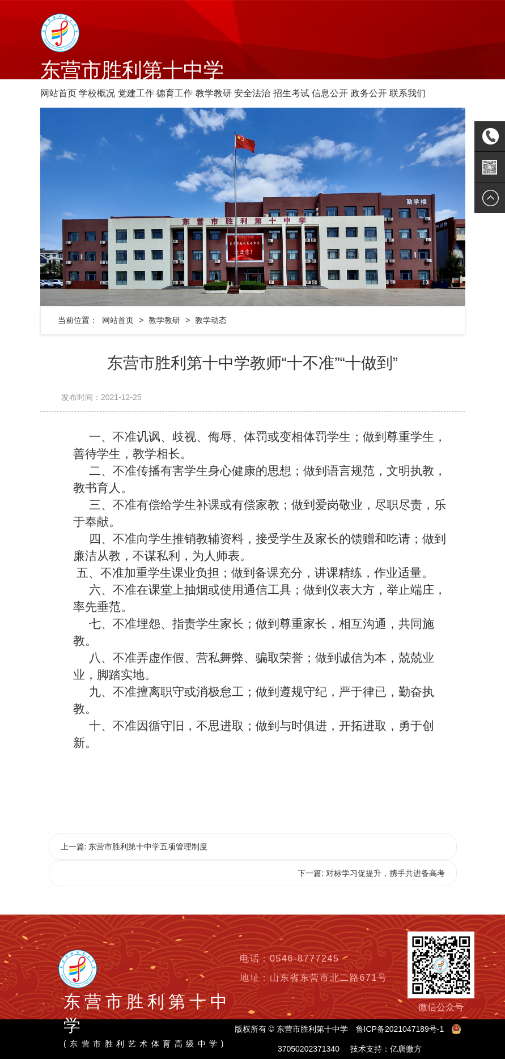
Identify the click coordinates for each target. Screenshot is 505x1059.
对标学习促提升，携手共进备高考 (385, 873)
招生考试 (291, 93)
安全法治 (252, 93)
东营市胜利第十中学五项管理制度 (147, 846)
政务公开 (369, 93)
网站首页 (58, 93)
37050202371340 (309, 1048)
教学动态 (211, 320)
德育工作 (174, 93)
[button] (72, 207)
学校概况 (97, 93)
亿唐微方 (406, 1048)
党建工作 (136, 93)
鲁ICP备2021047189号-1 (400, 1029)
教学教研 (214, 93)
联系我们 (407, 93)
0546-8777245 (304, 958)
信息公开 (330, 93)
